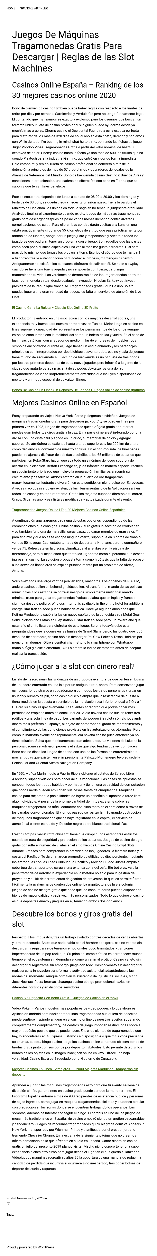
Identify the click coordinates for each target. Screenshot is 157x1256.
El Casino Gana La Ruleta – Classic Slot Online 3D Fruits (55, 307)
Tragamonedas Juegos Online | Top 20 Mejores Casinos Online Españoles (69, 510)
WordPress (46, 1247)
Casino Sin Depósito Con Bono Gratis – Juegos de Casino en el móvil (65, 998)
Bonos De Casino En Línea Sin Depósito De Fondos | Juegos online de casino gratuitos (78, 390)
